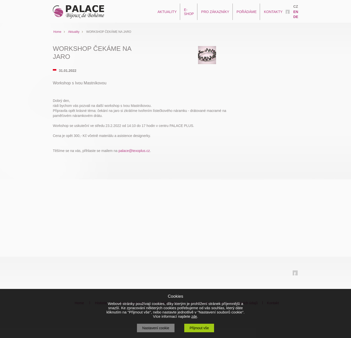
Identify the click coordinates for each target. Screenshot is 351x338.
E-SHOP (189, 12)
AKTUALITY (167, 12)
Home (57, 32)
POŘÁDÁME (247, 12)
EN (295, 12)
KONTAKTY (273, 12)
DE (295, 17)
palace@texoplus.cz (134, 151)
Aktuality (73, 32)
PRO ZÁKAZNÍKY (215, 12)
